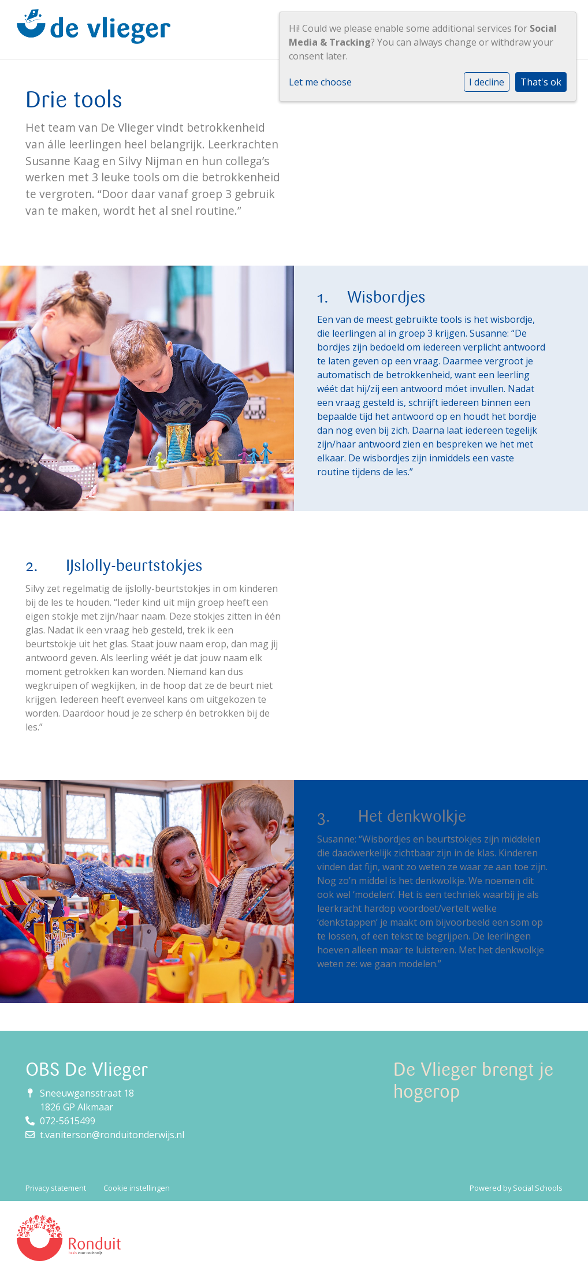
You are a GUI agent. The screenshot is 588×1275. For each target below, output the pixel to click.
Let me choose (320, 82)
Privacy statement (55, 1188)
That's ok (540, 82)
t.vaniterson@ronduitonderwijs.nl (112, 1134)
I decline (486, 82)
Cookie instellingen (136, 1188)
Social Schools (538, 1188)
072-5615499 (67, 1120)
